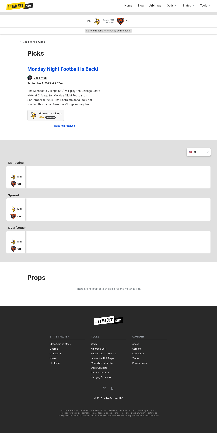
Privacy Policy (139, 363)
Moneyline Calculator (102, 363)
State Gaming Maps (60, 344)
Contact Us (138, 353)
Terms (135, 358)
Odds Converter (99, 367)
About (135, 344)
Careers (136, 348)
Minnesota (55, 353)
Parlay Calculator (100, 372)
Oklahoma (55, 363)
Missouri (54, 358)
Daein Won (40, 77)
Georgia (54, 348)
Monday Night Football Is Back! (62, 69)
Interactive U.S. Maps (102, 358)
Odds (94, 344)
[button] (19, 6)
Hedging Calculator (101, 377)
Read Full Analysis (64, 125)
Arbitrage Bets (99, 348)
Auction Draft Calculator (104, 353)
